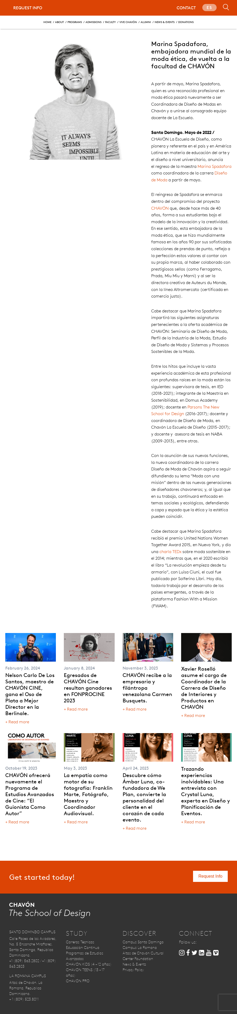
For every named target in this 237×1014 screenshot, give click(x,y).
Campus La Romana (140, 947)
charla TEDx (170, 551)
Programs (75, 22)
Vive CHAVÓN (128, 22)
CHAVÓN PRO (78, 981)
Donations (186, 22)
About (59, 22)
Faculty (110, 22)
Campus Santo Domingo (143, 942)
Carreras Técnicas (80, 942)
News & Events (165, 22)
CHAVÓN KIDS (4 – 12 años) (88, 964)
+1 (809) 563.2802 (24, 960)
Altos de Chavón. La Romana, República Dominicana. (25, 988)
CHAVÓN (160, 208)
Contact (186, 7)
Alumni (146, 22)
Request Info (27, 7)
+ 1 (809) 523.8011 (24, 999)
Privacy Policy (133, 969)
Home (47, 22)
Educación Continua (82, 947)
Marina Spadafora (214, 166)
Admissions (93, 22)
